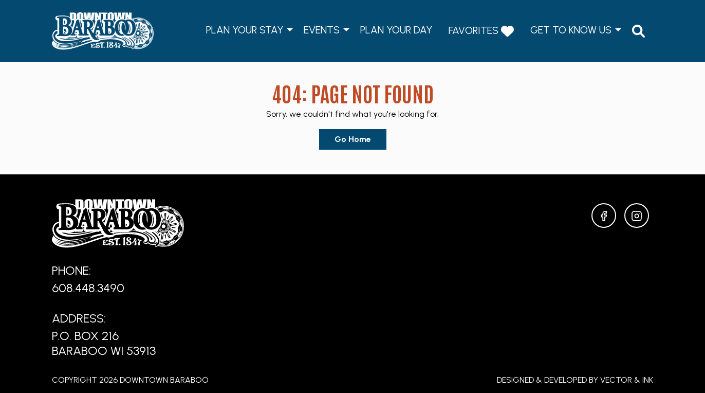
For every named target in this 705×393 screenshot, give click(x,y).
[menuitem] (638, 31)
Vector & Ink (626, 380)
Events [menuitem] (322, 30)
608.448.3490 (88, 287)
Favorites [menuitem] (481, 31)
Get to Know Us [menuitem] (570, 30)
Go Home (353, 139)
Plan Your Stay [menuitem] (244, 30)
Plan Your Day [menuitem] (396, 30)
